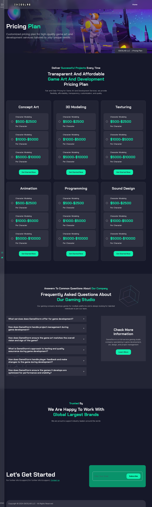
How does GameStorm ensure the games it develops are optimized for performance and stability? (37, 371)
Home (134, 4)
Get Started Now (29, 172)
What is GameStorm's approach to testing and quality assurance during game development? (36, 350)
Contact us (55, 480)
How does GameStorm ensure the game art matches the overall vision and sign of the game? (41, 339)
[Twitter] (2, 257)
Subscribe (133, 476)
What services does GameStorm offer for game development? (40, 318)
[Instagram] (2, 252)
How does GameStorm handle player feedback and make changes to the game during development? (37, 360)
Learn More (123, 352)
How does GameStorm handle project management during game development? (38, 328)
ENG (2, 503)
